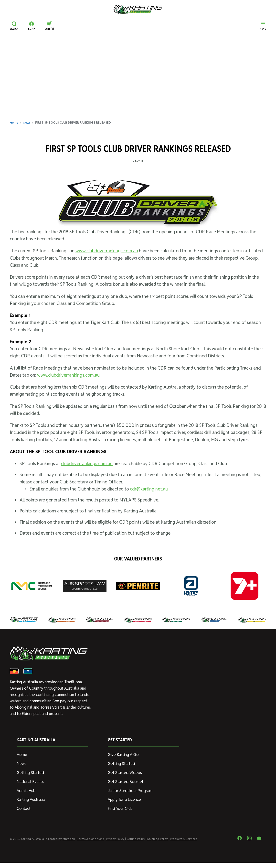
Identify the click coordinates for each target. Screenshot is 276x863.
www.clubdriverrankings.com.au (106, 251)
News (26, 122)
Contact (24, 808)
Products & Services (183, 839)
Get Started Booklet (125, 782)
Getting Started (30, 772)
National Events (30, 782)
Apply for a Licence (124, 799)
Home (14, 122)
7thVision (69, 839)
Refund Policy (136, 839)
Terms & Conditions (90, 839)
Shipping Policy (157, 839)
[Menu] (263, 25)
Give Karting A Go (123, 754)
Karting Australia (31, 799)
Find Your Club (120, 808)
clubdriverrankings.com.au (87, 463)
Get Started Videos (124, 772)
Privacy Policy (115, 839)
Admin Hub (26, 791)
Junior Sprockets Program (130, 791)
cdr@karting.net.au (149, 489)
